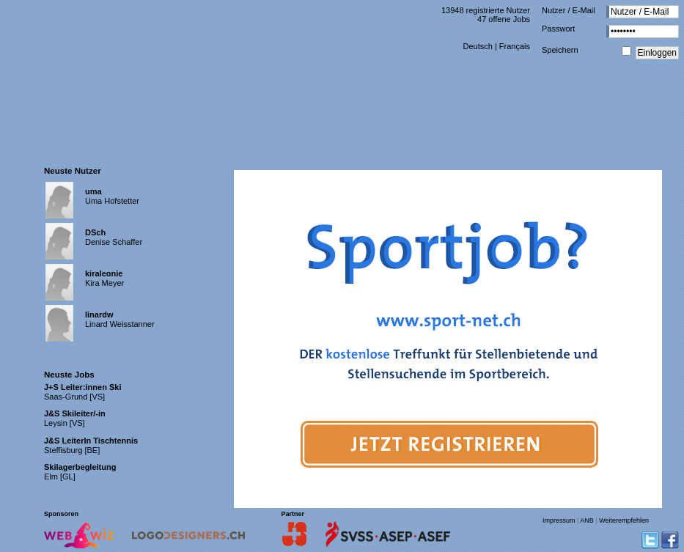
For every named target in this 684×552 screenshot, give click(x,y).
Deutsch (477, 46)
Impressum (559, 520)
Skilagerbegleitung (80, 467)
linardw (99, 314)
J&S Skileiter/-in (75, 413)
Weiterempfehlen (624, 520)
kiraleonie (103, 273)
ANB (587, 520)
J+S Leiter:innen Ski (82, 387)
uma (93, 191)
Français (514, 46)
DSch (95, 232)
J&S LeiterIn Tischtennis (91, 440)
